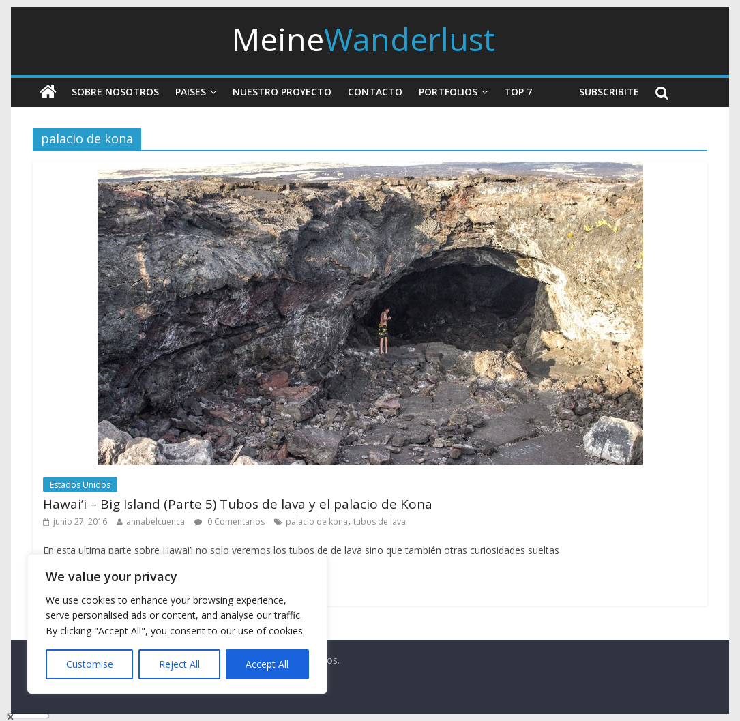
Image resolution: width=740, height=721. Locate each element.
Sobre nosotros (115, 91)
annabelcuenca (155, 521)
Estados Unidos (80, 484)
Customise (89, 664)
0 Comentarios (229, 521)
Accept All (267, 664)
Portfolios (448, 91)
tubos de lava (379, 521)
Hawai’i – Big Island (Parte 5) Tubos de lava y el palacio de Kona (237, 504)
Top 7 (518, 91)
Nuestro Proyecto (282, 91)
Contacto (375, 91)
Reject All (179, 664)
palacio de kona (317, 521)
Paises (190, 91)
